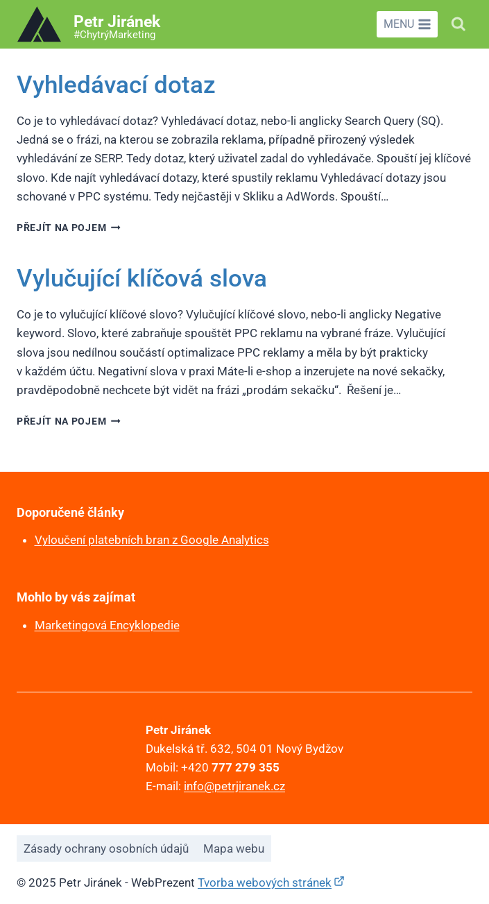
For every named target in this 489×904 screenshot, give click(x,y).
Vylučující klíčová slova (142, 278)
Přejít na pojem (69, 227)
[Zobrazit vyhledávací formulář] (458, 24)
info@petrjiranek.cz (234, 786)
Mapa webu (233, 848)
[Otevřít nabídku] (407, 24)
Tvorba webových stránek (265, 882)
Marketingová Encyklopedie (107, 625)
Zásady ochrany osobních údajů (106, 848)
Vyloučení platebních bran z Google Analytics (152, 540)
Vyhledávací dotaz (116, 85)
